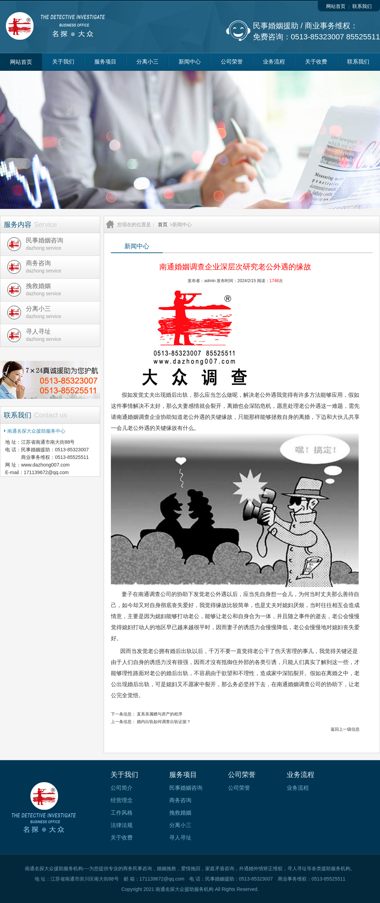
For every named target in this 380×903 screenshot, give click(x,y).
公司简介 (122, 788)
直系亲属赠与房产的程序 (159, 714)
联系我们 (362, 6)
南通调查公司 (154, 594)
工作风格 (122, 813)
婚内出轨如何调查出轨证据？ (164, 721)
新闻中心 (190, 62)
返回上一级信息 (345, 729)
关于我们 (63, 62)
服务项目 (105, 62)
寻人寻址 (180, 837)
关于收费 (316, 62)
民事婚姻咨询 (185, 788)
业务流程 (274, 62)
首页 (163, 224)
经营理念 (122, 800)
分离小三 (147, 62)
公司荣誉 (232, 62)
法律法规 (122, 825)
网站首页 (335, 6)
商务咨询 (180, 800)
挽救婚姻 (180, 813)
